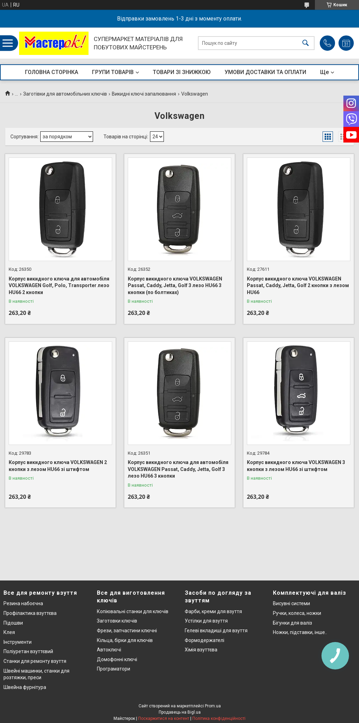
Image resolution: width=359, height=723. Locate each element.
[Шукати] (305, 43)
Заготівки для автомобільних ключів (65, 94)
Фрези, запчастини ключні (127, 630)
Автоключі (109, 649)
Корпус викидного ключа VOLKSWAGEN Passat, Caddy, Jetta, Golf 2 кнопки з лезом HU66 (298, 285)
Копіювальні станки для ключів (132, 611)
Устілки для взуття (206, 621)
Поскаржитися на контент (163, 718)
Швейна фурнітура (24, 687)
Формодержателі (204, 640)
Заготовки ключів (117, 621)
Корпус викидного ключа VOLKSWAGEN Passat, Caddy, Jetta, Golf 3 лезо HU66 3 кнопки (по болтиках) (175, 285)
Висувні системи (291, 603)
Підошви (13, 623)
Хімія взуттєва (201, 649)
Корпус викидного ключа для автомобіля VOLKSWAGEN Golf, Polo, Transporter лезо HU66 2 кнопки (59, 285)
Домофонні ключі (117, 659)
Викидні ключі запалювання (144, 94)
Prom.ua (213, 706)
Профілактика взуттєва (30, 613)
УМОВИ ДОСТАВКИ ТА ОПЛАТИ (265, 72)
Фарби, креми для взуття (213, 611)
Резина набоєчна (23, 603)
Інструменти (17, 642)
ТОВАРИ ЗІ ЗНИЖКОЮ (182, 72)
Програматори (113, 669)
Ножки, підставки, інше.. (300, 632)
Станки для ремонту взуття (34, 661)
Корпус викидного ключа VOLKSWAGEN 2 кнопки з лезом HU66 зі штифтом (58, 466)
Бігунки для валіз (292, 623)
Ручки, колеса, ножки (297, 613)
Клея (9, 632)
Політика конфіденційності (218, 718)
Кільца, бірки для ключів (125, 640)
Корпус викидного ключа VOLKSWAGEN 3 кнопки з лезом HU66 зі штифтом (296, 466)
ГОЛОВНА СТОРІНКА (51, 72)
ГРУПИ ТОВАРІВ (113, 72)
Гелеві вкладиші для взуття (216, 630)
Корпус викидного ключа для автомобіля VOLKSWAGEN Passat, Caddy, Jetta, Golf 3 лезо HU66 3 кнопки (178, 469)
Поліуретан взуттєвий (28, 651)
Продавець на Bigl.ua (180, 712)
